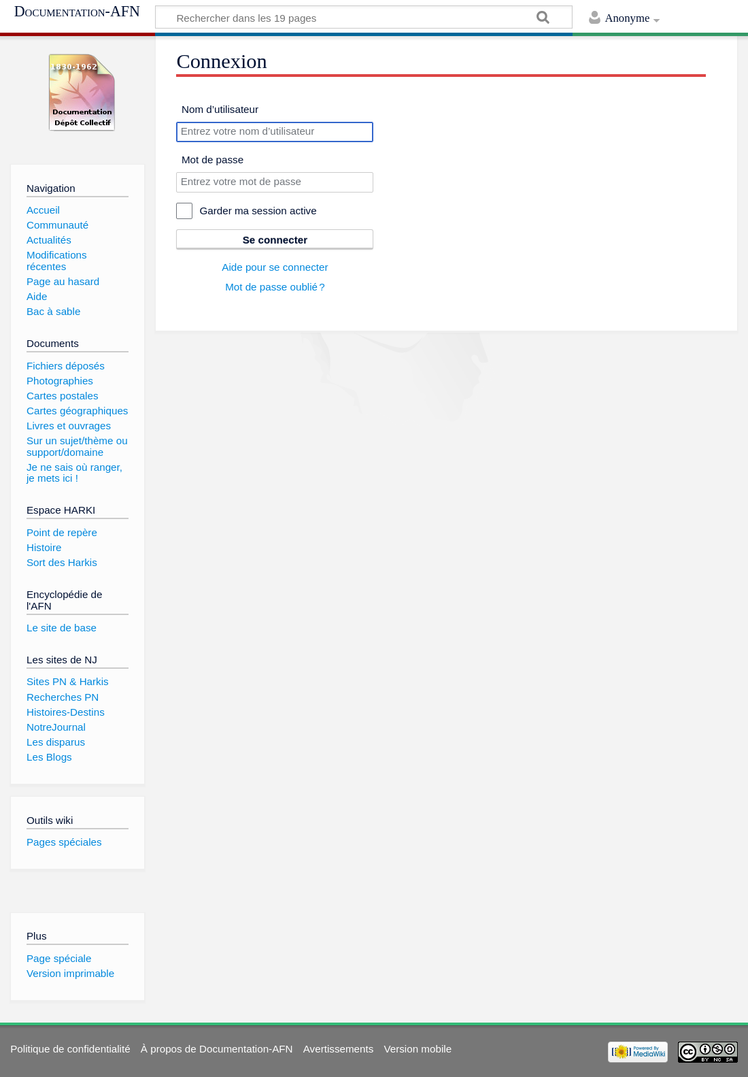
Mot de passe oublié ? (275, 287)
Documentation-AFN (77, 11)
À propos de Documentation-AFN (217, 1049)
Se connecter (275, 240)
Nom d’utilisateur (220, 109)
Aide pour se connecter (275, 267)
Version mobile (418, 1049)
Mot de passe (212, 159)
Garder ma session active (257, 210)
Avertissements (338, 1049)
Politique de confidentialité (70, 1049)
